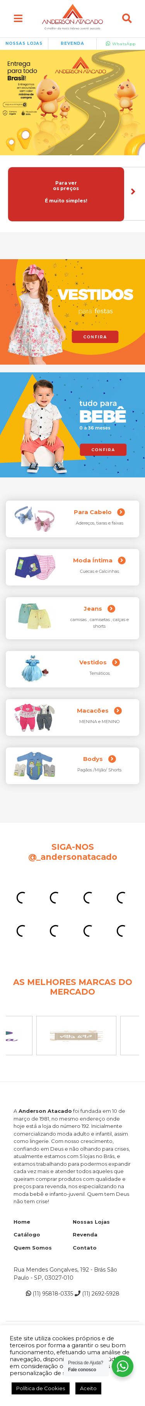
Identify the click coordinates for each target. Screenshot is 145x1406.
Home (22, 1222)
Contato (85, 1248)
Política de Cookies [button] (40, 1388)
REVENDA (72, 43)
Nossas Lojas (91, 1222)
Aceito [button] (88, 1388)
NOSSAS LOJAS (24, 43)
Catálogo (27, 1234)
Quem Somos (33, 1248)
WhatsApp (121, 43)
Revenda (85, 1234)
